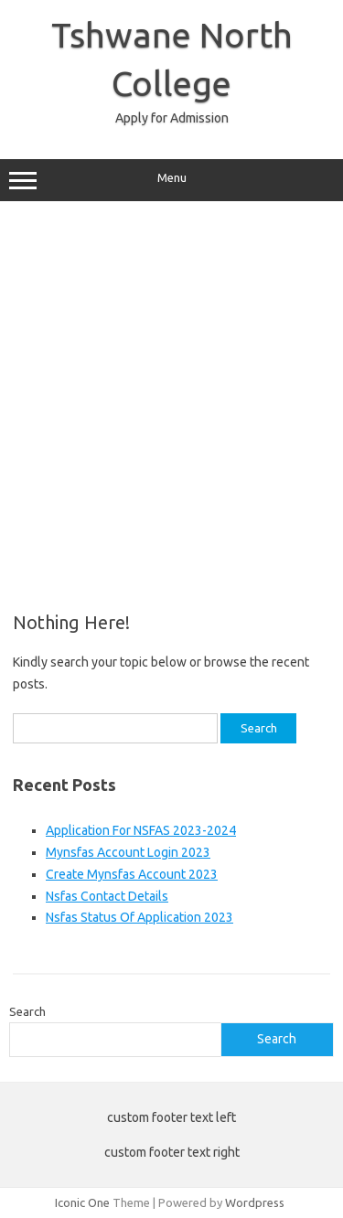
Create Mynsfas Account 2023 (132, 874)
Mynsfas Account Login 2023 (128, 852)
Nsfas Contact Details (107, 896)
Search (27, 1011)
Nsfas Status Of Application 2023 (139, 917)
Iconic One (82, 1202)
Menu (171, 180)
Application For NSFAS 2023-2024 (141, 830)
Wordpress (254, 1202)
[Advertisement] (171, 400)
